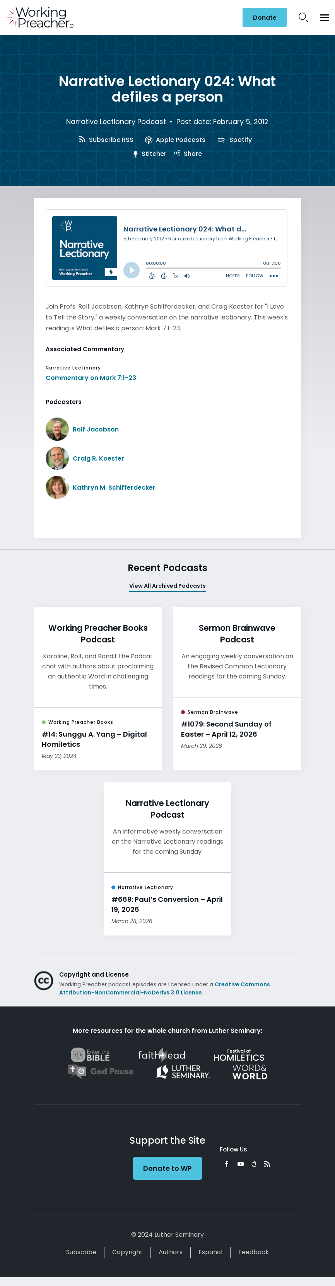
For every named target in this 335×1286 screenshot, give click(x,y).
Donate (265, 17)
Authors (171, 1252)
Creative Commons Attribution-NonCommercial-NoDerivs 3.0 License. (164, 988)
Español (210, 1252)
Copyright (127, 1252)
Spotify (234, 139)
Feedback (253, 1252)
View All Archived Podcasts (167, 586)
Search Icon (303, 17)
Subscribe (81, 1252)
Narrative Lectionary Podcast (116, 121)
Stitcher (149, 153)
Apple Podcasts (175, 139)
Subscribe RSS (106, 139)
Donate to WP (167, 1168)
